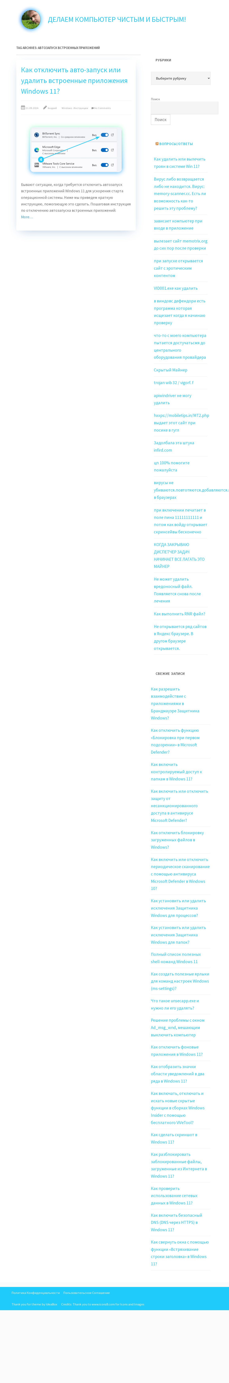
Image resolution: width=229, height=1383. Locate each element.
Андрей (52, 108)
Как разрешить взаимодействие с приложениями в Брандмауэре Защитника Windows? (175, 703)
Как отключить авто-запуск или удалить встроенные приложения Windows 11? (74, 80)
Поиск (155, 99)
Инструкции (81, 108)
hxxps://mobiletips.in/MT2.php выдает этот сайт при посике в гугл (181, 423)
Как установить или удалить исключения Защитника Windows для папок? (178, 935)
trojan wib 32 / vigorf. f (174, 382)
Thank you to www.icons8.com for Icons (100, 1304)
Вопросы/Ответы (176, 143)
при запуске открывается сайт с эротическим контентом (178, 268)
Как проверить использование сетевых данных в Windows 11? (174, 1196)
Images (139, 1304)
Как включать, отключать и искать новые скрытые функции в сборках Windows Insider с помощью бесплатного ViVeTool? (178, 1108)
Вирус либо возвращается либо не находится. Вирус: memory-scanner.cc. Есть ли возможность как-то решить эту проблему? (180, 193)
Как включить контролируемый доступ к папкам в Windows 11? (176, 772)
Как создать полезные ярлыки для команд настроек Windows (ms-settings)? (180, 981)
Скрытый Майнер (170, 370)
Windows (67, 108)
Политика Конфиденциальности (35, 1293)
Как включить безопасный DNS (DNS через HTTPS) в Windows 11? (176, 1222)
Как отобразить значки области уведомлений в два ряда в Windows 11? (177, 1074)
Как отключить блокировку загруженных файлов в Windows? (177, 840)
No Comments (102, 108)
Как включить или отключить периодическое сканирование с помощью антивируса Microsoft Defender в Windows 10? (180, 874)
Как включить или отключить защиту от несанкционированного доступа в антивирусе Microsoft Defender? (179, 806)
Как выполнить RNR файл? (179, 613)
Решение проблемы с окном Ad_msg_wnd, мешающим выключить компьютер (178, 1027)
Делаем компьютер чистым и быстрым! (117, 19)
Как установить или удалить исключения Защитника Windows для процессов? (178, 908)
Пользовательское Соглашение (86, 1293)
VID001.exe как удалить (176, 288)
